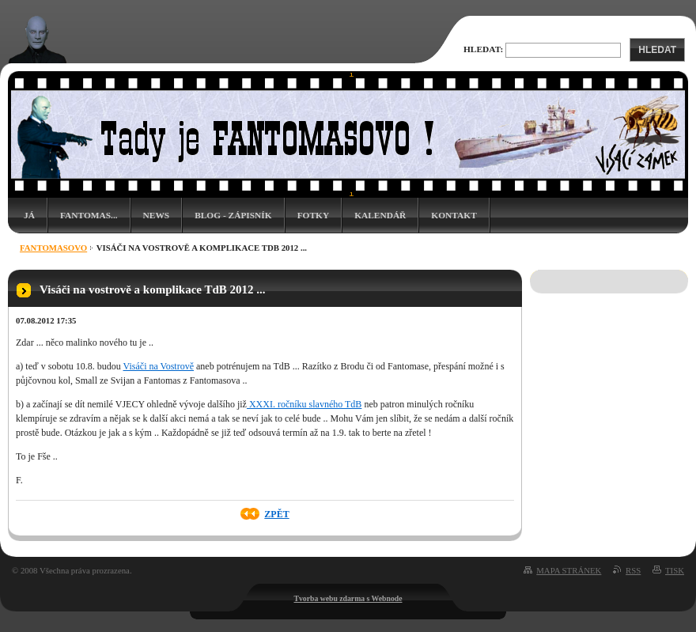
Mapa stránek (568, 570)
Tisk (674, 570)
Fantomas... (89, 215)
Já (29, 215)
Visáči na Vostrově (159, 366)
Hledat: (483, 49)
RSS (633, 570)
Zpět (276, 514)
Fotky (313, 215)
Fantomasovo (53, 247)
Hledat (657, 49)
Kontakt (453, 215)
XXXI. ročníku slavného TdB (304, 404)
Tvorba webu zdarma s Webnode (348, 598)
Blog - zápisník (233, 215)
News (156, 215)
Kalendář (380, 215)
